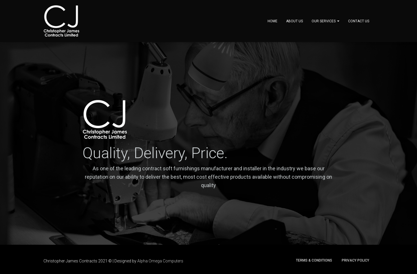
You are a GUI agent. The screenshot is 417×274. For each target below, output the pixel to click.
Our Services (325, 21)
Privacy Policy (355, 260)
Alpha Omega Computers (160, 261)
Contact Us (358, 21)
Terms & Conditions (314, 260)
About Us (294, 21)
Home (272, 21)
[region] (208, 143)
